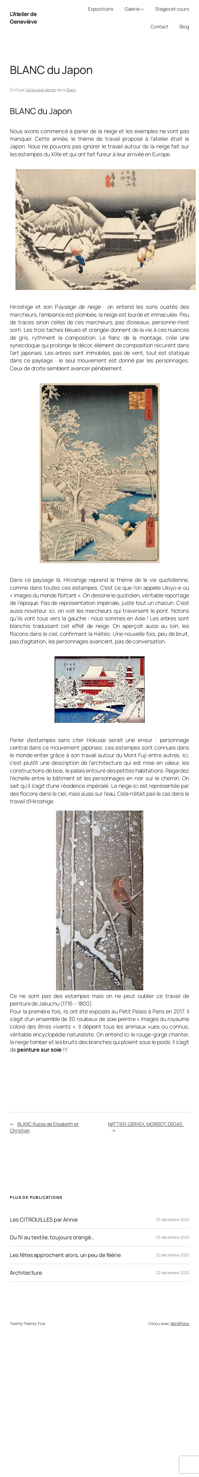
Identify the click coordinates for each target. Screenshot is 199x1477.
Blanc (71, 89)
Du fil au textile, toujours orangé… (52, 1237)
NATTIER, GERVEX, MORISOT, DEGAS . (146, 1124)
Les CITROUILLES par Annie (44, 1220)
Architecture (26, 1273)
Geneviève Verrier (40, 89)
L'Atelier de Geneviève (23, 17)
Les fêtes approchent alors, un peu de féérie (65, 1255)
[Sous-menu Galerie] (142, 9)
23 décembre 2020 (172, 1219)
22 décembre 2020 (172, 1255)
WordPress (179, 1323)
